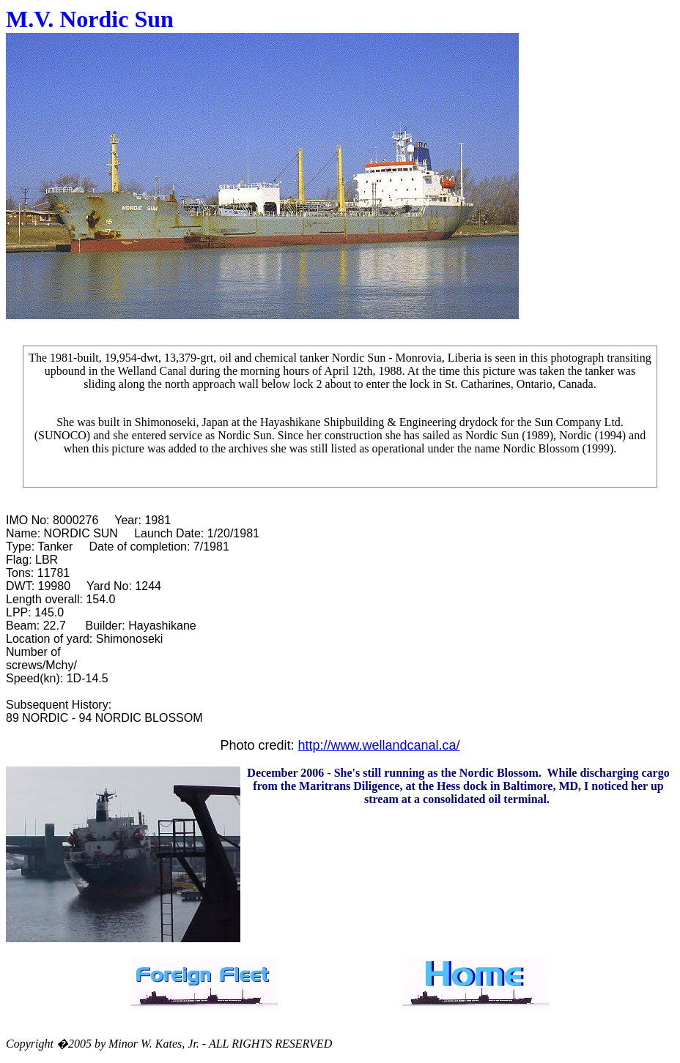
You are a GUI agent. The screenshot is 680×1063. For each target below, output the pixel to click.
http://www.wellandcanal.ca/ (378, 745)
